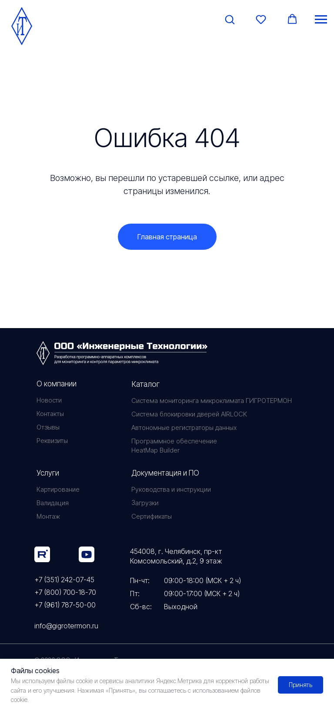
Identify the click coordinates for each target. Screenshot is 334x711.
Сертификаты (151, 516)
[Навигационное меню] (321, 19)
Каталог (145, 384)
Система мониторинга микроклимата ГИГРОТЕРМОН (211, 400)
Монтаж (48, 516)
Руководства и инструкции (171, 489)
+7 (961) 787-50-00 (65, 604)
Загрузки (144, 502)
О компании (57, 383)
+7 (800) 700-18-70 (65, 592)
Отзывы (48, 427)
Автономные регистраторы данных (184, 427)
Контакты (50, 413)
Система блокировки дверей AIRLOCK (189, 414)
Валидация (53, 503)
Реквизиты (52, 440)
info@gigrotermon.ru (66, 625)
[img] (42, 554)
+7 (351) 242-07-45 (64, 579)
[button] (229, 19)
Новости (49, 400)
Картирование (58, 489)
